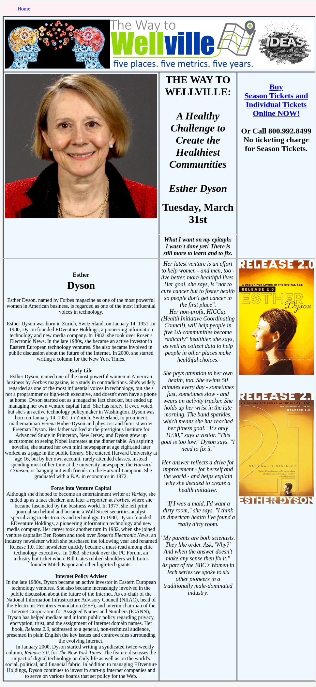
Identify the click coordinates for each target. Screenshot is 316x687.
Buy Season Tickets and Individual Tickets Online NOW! (276, 100)
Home (23, 8)
